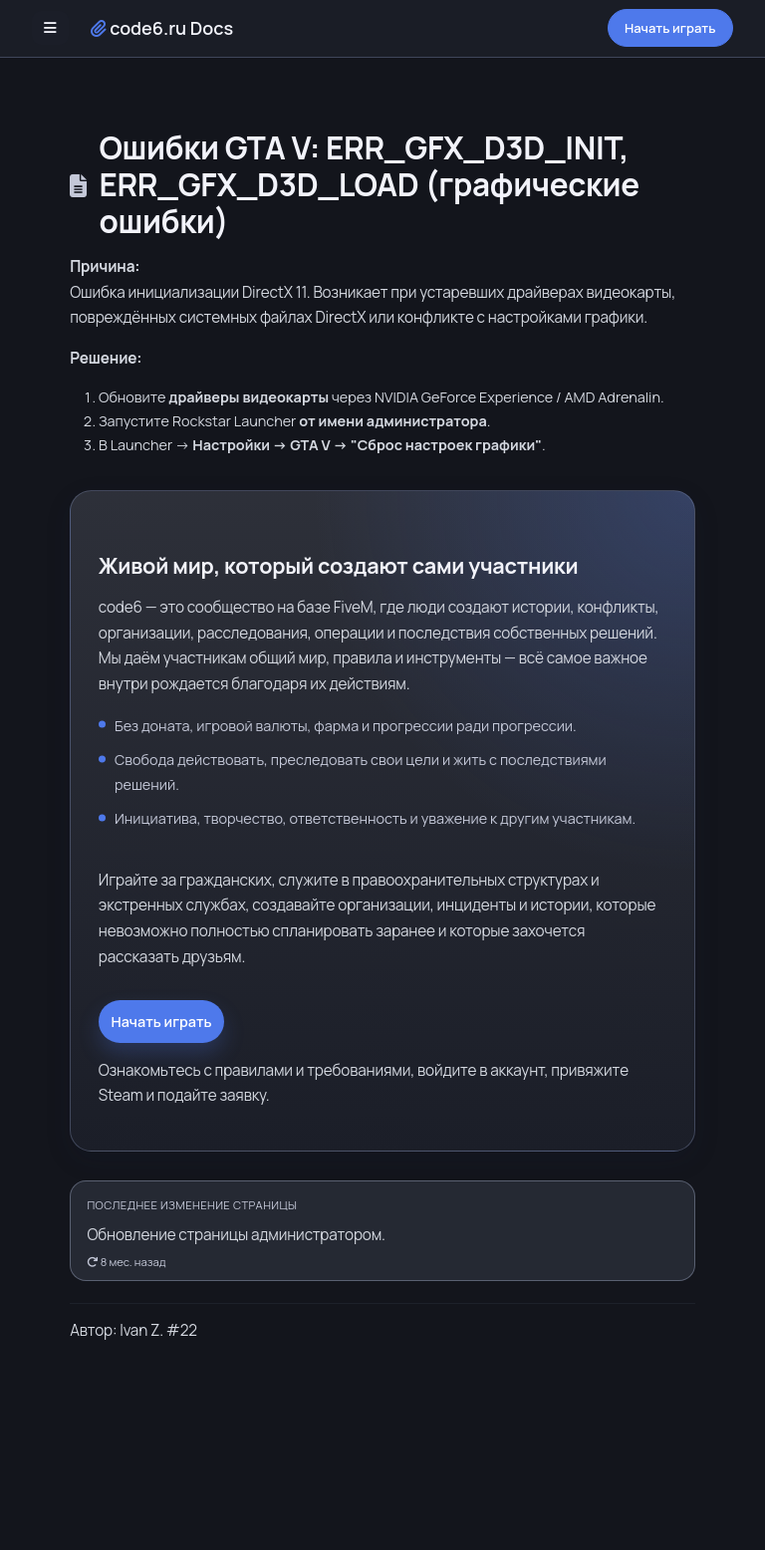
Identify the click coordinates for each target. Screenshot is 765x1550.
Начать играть (670, 28)
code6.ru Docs (162, 28)
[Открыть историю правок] (382, 1231)
